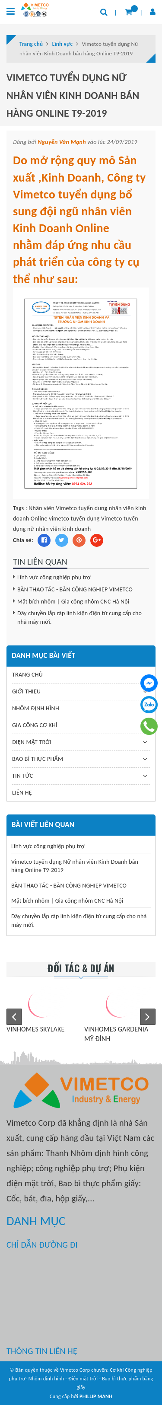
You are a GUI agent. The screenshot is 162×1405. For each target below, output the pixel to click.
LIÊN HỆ (22, 792)
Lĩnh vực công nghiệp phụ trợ (54, 577)
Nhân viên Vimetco (53, 508)
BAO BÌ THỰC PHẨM (37, 759)
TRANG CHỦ (27, 674)
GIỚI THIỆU (26, 691)
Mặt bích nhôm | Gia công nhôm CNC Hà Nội (73, 601)
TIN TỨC (22, 775)
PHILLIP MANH (95, 1396)
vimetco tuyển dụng (74, 518)
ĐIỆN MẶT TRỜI (31, 742)
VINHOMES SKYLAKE (35, 1029)
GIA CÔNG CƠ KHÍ (34, 725)
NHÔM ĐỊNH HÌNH (35, 708)
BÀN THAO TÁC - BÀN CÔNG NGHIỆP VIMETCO (75, 589)
